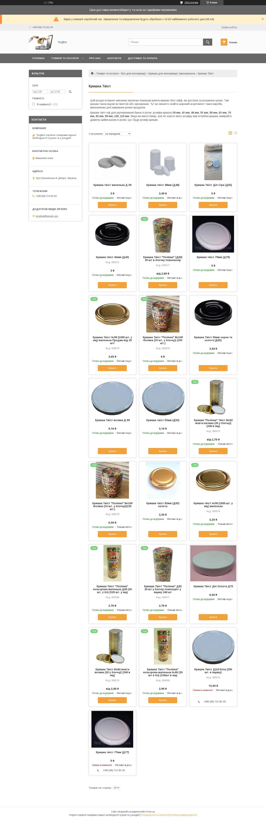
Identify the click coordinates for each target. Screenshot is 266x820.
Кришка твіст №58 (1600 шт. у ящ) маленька (213, 505)
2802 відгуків (191, 2)
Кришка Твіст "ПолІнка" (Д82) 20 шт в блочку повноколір (162, 259)
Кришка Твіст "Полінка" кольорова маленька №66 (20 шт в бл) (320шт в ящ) (163, 672)
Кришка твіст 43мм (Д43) (112, 257)
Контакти (114, 58)
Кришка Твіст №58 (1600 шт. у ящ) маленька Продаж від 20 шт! (112, 340)
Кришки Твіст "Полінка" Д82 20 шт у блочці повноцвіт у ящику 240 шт (163, 589)
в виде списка (235, 133)
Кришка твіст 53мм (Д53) (162, 420)
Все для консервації (133, 73)
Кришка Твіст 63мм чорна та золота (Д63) (213, 339)
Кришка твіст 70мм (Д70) (213, 257)
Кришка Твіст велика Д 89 (112, 420)
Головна (38, 58)
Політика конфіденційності (183, 815)
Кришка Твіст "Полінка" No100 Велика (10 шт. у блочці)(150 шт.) (112, 506)
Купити (112, 205)
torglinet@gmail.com (47, 216)
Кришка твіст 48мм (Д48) (162, 184)
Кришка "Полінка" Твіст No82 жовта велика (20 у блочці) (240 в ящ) (213, 423)
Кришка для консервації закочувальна (172, 73)
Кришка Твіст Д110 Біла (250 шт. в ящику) (213, 671)
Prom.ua (150, 811)
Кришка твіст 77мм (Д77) (112, 752)
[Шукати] (207, 42)
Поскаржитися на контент (154, 815)
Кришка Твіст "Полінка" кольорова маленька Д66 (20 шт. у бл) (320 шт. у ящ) (112, 589)
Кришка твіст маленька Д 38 (112, 184)
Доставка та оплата (142, 58)
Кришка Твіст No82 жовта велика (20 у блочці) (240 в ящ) (112, 672)
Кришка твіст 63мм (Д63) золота (162, 505)
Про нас (95, 58)
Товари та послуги (65, 58)
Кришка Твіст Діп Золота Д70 (213, 586)
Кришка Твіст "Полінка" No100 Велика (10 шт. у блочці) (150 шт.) (163, 340)
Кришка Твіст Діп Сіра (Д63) (213, 184)
